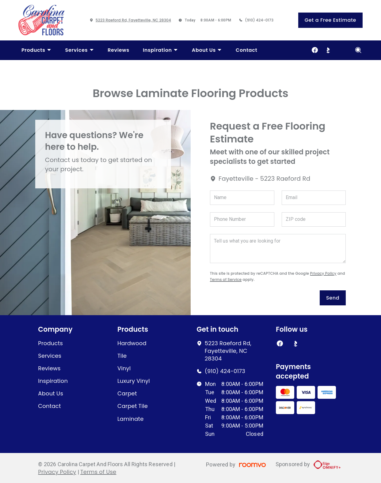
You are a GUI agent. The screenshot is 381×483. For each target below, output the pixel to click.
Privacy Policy (323, 273)
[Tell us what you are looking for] (278, 248)
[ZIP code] (314, 219)
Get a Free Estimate (330, 20)
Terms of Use (98, 472)
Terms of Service (226, 279)
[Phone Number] (242, 219)
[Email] (314, 198)
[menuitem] (36, 50)
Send (332, 297)
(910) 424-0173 (259, 20)
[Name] (242, 198)
